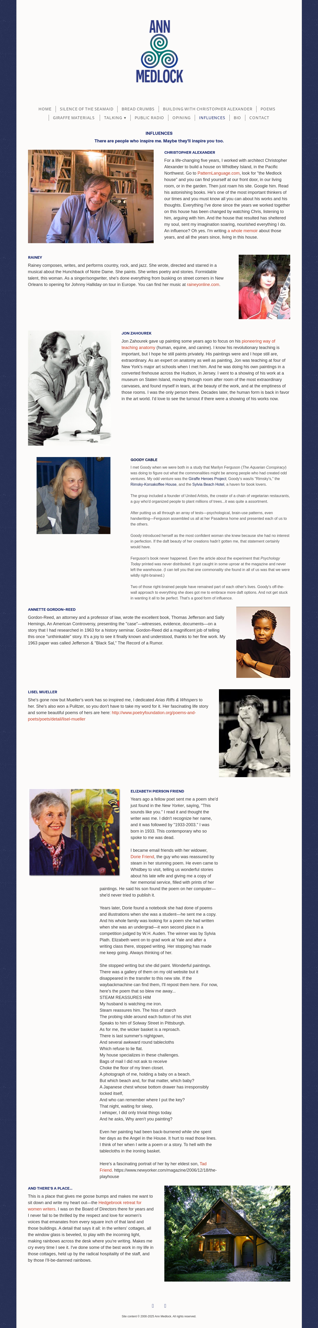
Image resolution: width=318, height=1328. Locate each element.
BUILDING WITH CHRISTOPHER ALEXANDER (207, 109)
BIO (237, 118)
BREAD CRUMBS (138, 109)
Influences (212, 118)
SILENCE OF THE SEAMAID (87, 109)
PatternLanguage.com (218, 173)
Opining (181, 118)
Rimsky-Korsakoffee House (154, 484)
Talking (115, 118)
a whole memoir (243, 230)
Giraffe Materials (74, 118)
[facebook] (153, 1306)
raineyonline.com (203, 284)
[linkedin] (165, 1306)
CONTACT (259, 118)
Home (44, 109)
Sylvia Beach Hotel (208, 484)
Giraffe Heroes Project (207, 479)
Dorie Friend (142, 856)
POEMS (268, 109)
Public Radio (149, 118)
